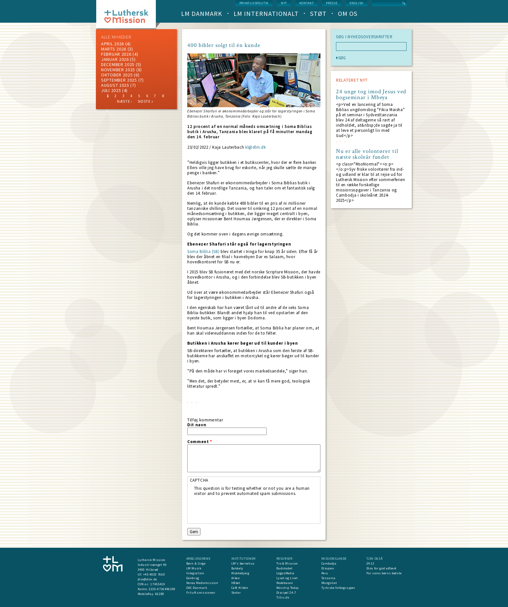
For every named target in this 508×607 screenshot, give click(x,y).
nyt (284, 3)
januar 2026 (115, 59)
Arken (235, 578)
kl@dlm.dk (255, 147)
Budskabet (284, 568)
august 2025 (115, 85)
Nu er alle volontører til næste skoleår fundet (367, 154)
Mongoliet (329, 583)
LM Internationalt (266, 13)
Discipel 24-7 (286, 592)
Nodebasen (284, 583)
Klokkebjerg (240, 573)
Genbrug (193, 578)
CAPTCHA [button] (199, 480)
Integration (195, 573)
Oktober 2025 (117, 75)
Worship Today (287, 588)
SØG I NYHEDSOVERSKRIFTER (364, 37)
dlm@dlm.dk (147, 579)
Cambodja (329, 563)
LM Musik (194, 568)
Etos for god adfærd (381, 568)
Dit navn (196, 425)
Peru (325, 573)
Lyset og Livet (287, 578)
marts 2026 (113, 49)
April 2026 (112, 44)
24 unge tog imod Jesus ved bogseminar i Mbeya (371, 94)
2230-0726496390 (162, 589)
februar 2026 (116, 54)
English (357, 3)
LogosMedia (285, 573)
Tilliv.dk (282, 597)
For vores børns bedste (384, 573)
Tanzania (328, 578)
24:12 (370, 563)
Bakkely (237, 568)
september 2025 (119, 80)
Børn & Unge (196, 563)
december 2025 (117, 64)
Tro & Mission (287, 563)
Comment (199, 441)
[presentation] (243, 508)
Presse (331, 3)
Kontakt (306, 3)
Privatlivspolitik (254, 3)
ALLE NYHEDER (116, 37)
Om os (347, 13)
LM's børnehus (243, 563)
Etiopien (327, 568)
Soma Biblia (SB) (203, 251)
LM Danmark (201, 13)
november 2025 (118, 70)
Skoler (236, 592)
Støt (318, 13)
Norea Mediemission (202, 583)
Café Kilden (239, 588)
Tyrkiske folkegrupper (338, 588)
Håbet (235, 583)
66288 (159, 594)
